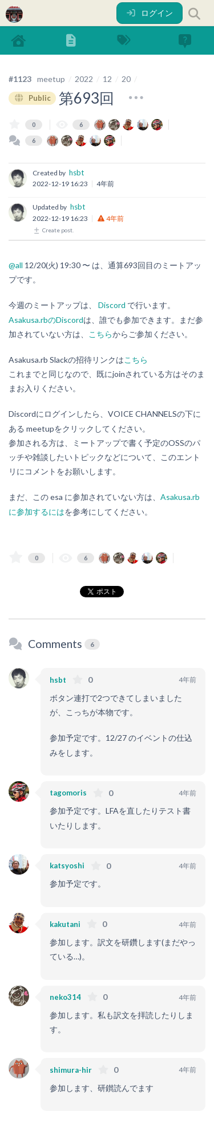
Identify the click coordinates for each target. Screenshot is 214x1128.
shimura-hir (71, 1069)
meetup (51, 79)
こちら (100, 334)
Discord (112, 305)
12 (107, 79)
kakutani (65, 924)
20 (126, 79)
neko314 (65, 997)
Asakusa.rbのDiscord (46, 320)
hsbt (76, 172)
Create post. (53, 230)
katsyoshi (67, 865)
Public (32, 97)
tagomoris (68, 792)
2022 (84, 79)
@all (16, 265)
